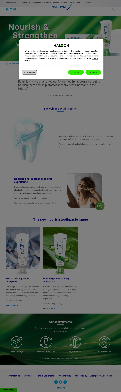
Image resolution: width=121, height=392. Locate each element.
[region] (61, 59)
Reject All (76, 72)
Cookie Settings (29, 72)
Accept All (93, 72)
